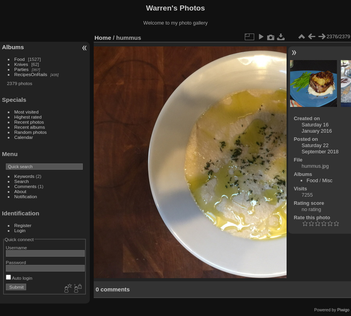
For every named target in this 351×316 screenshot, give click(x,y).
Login (20, 230)
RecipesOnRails (30, 74)
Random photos (30, 132)
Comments (25, 186)
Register (23, 225)
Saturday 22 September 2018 (320, 148)
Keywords (24, 176)
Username (16, 247)
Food (19, 59)
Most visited (26, 111)
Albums (13, 47)
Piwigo (343, 309)
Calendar (23, 137)
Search (21, 181)
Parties (21, 69)
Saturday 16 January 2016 (317, 128)
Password (16, 262)
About (20, 191)
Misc (327, 180)
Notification (25, 196)
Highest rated (28, 116)
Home (102, 37)
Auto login (19, 277)
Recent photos (29, 121)
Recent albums (29, 127)
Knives (21, 64)
